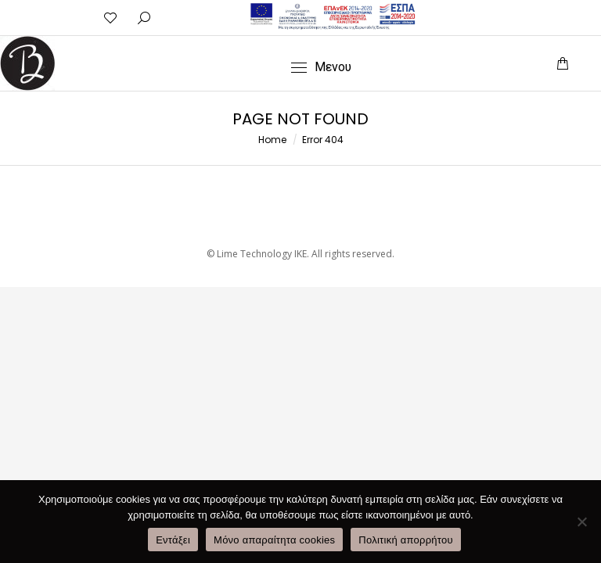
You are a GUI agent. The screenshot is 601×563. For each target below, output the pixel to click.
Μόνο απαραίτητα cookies (274, 540)
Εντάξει (173, 540)
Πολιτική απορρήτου (405, 540)
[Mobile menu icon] (321, 67)
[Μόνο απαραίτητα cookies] (581, 521)
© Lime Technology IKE (257, 253)
